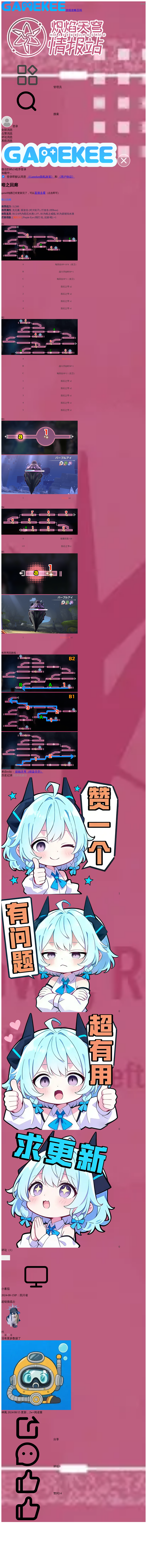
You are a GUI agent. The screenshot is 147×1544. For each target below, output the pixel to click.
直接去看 (40, 192)
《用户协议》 (66, 176)
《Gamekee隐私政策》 (41, 176)
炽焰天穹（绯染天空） (29, 771)
